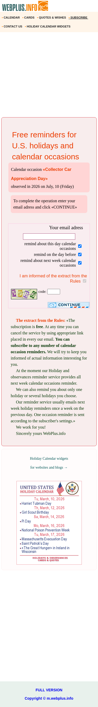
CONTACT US (12, 26)
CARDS (28, 17)
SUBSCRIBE (78, 17)
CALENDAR (11, 17)
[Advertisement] (49, 76)
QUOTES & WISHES (52, 17)
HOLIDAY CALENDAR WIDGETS (48, 26)
